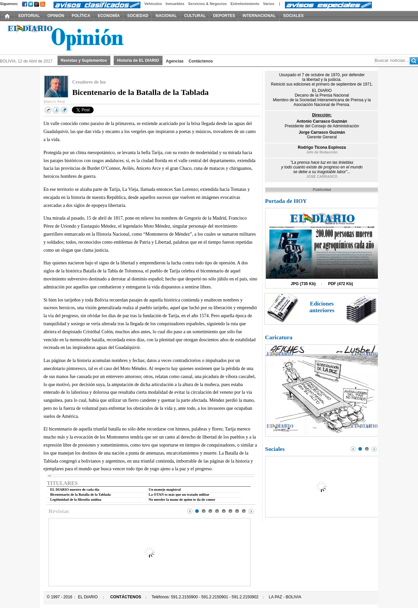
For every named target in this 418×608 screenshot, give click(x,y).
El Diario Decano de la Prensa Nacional (75, 37)
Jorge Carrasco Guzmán (322, 132)
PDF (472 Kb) (340, 283)
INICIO (7, 15)
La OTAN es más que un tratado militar (179, 494)
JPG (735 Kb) (303, 283)
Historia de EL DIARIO (138, 60)
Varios (268, 4)
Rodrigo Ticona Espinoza (322, 147)
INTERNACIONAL (259, 15)
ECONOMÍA (109, 15)
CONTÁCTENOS (125, 597)
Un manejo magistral (165, 489)
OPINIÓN (55, 15)
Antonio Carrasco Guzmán (322, 121)
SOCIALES (293, 15)
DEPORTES (224, 15)
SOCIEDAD (137, 15)
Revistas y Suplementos (84, 60)
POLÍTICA (81, 15)
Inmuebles (175, 4)
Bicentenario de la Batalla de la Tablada (80, 494)
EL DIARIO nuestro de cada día (74, 489)
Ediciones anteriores (321, 307)
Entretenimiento (244, 4)
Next (251, 511)
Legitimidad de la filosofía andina (75, 499)
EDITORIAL (29, 15)
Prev (190, 511)
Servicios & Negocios (207, 4)
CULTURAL (195, 15)
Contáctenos (201, 61)
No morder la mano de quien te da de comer (182, 499)
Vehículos (153, 4)
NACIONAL (166, 15)
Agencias (175, 61)
